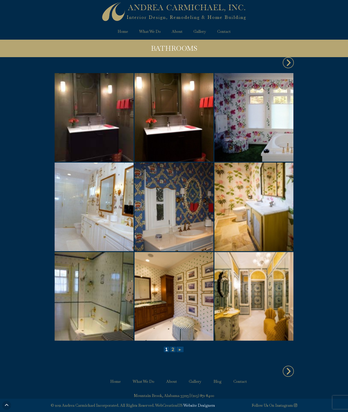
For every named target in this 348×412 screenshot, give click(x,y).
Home (123, 31)
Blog (217, 381)
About (177, 31)
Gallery (200, 31)
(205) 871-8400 (202, 395)
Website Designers (199, 405)
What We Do (150, 31)
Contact (224, 31)
